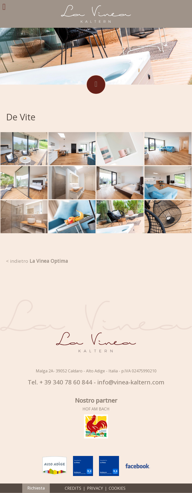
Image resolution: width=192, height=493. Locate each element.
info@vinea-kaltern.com (130, 382)
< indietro (37, 261)
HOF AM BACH (96, 409)
